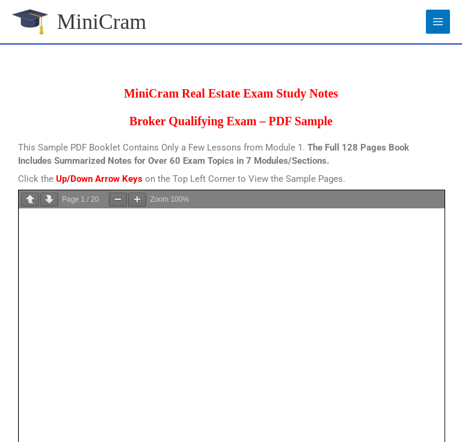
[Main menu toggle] (438, 22)
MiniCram (103, 22)
